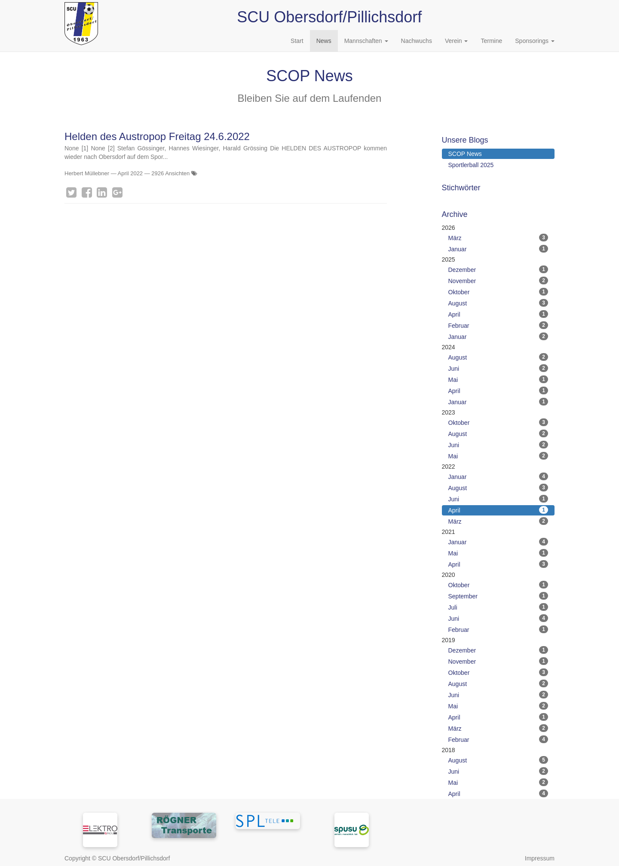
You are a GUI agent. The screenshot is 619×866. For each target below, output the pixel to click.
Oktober (498, 292)
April (498, 314)
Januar (498, 249)
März (498, 237)
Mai (498, 379)
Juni (498, 368)
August (498, 303)
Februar (498, 325)
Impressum (540, 858)
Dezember (498, 269)
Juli (498, 607)
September (498, 596)
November (498, 280)
